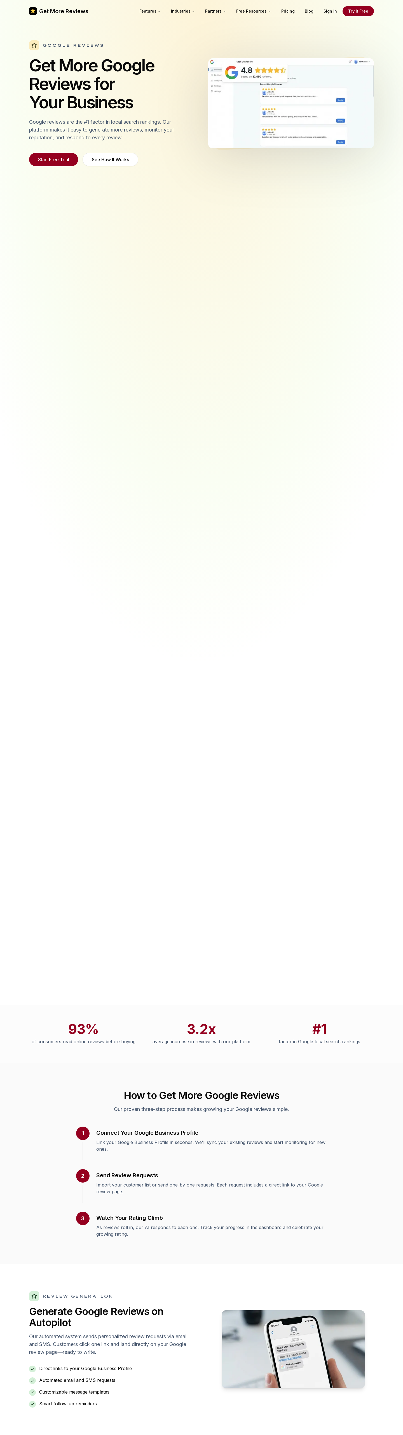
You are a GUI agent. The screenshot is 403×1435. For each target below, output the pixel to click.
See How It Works (110, 159)
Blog (309, 11)
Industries (183, 11)
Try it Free (358, 11)
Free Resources (253, 11)
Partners (215, 11)
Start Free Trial (53, 159)
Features (150, 11)
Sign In (330, 11)
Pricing (288, 11)
